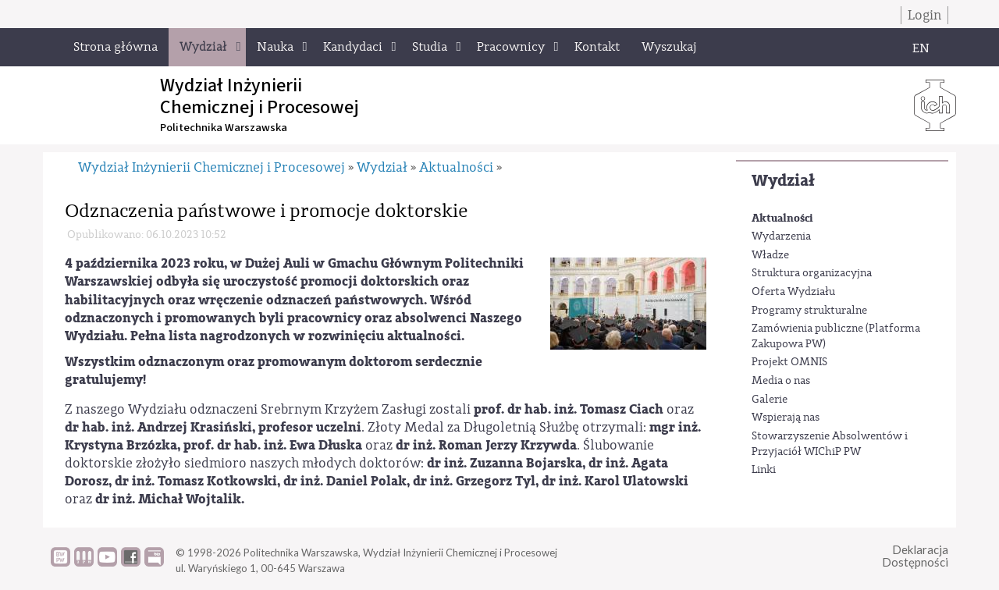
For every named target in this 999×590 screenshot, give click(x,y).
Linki (764, 470)
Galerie (769, 400)
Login (924, 15)
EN (921, 48)
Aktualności (782, 218)
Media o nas (781, 381)
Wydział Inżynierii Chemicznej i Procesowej (211, 167)
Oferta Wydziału (793, 292)
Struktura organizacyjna (812, 273)
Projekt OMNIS (789, 362)
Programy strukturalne (809, 311)
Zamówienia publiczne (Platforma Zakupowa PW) (836, 336)
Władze (770, 255)
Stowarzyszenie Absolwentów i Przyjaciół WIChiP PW (830, 444)
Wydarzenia (781, 236)
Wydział (783, 180)
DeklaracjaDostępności (915, 556)
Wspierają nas (785, 418)
